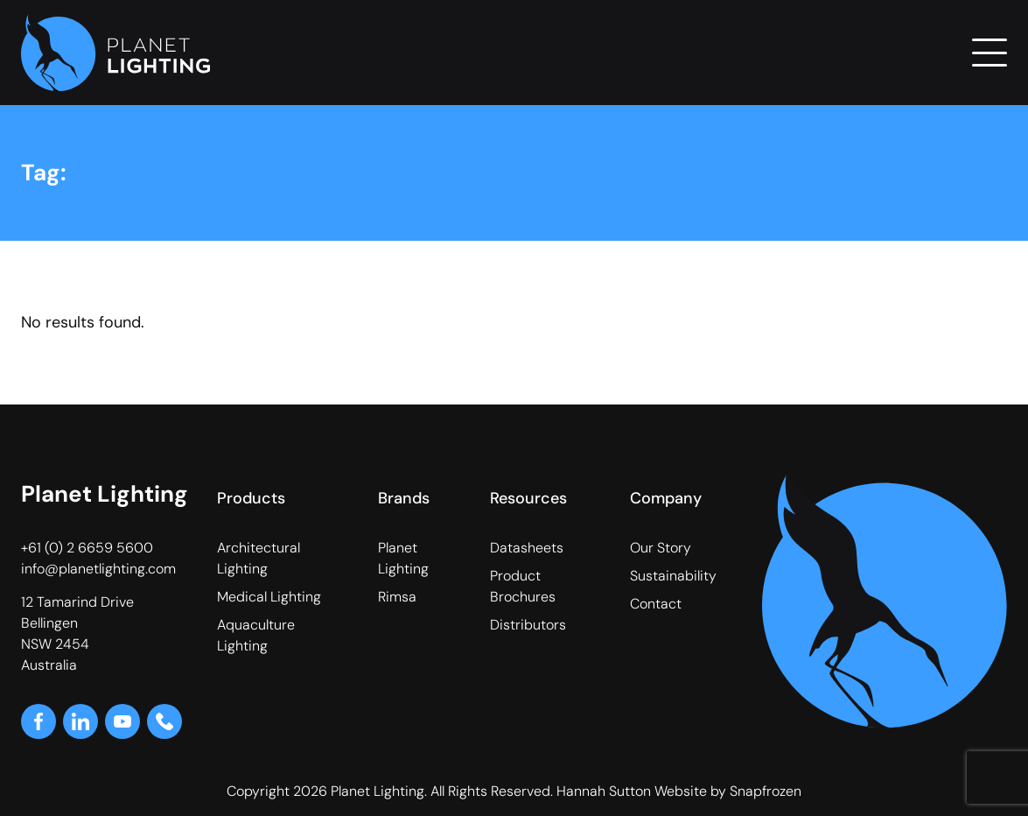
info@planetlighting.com (98, 568)
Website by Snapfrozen (727, 791)
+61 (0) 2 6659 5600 (87, 547)
